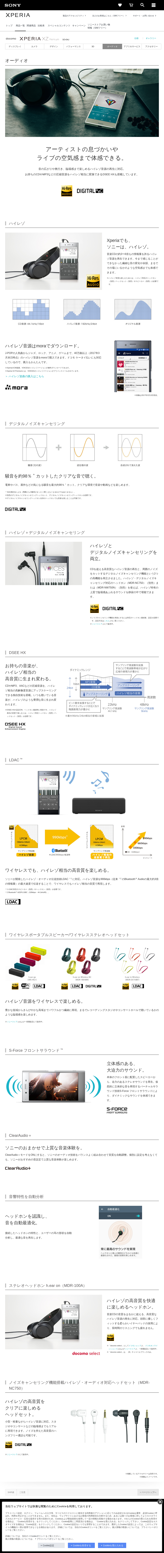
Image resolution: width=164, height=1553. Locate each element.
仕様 (136, 38)
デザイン (54, 46)
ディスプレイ (15, 46)
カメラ (34, 46)
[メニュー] (153, 5)
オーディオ (112, 46)
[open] (142, 5)
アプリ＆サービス (132, 46)
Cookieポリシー (37, 1536)
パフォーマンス (73, 46)
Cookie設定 (48, 1545)
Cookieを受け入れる (113, 1545)
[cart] (131, 5)
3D (93, 46)
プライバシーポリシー (47, 1539)
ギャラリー (151, 38)
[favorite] (120, 5)
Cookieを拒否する (82, 1545)
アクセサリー (151, 46)
